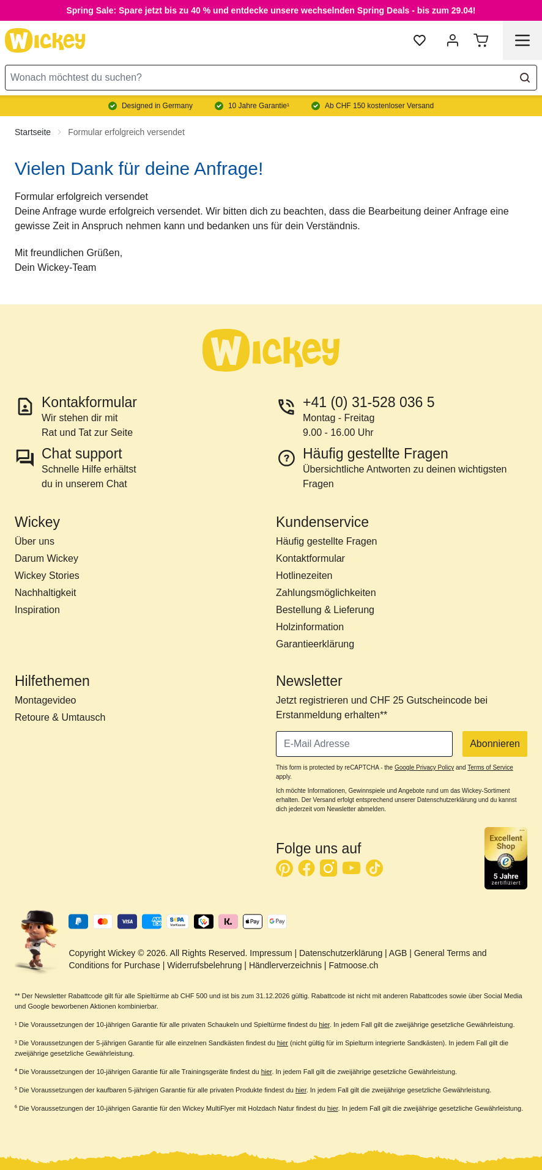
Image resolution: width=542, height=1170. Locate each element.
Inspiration (37, 610)
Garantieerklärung (315, 644)
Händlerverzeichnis (285, 965)
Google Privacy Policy (424, 767)
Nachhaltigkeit (45, 592)
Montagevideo (45, 700)
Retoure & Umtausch (60, 717)
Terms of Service (490, 767)
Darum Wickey (46, 558)
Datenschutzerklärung (340, 953)
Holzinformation (310, 627)
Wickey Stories (47, 575)
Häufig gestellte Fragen (326, 541)
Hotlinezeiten (304, 575)
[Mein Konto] (452, 40)
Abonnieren (495, 743)
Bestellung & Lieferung (325, 610)
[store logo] (45, 40)
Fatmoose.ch (353, 965)
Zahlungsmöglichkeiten (326, 592)
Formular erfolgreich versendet (126, 132)
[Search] (525, 77)
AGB (398, 953)
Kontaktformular (310, 558)
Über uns (34, 541)
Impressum (271, 953)
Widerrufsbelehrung (204, 965)
